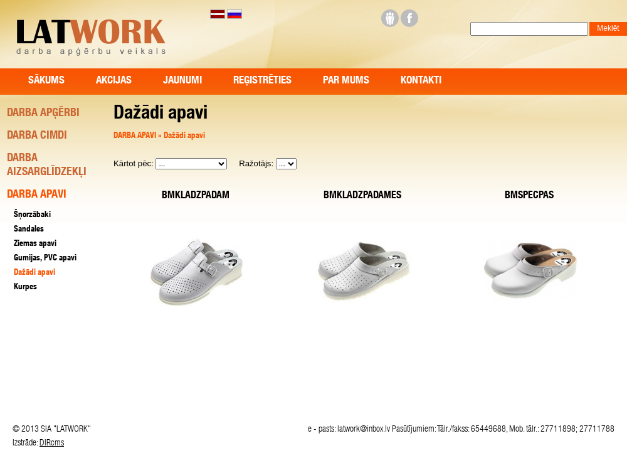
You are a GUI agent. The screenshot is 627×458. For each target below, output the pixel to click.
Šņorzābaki (32, 215)
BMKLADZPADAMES (362, 196)
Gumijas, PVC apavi (45, 259)
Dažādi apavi (184, 136)
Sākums (46, 81)
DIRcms (52, 443)
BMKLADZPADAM (195, 196)
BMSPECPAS (529, 196)
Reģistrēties (262, 81)
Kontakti (421, 81)
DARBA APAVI (135, 136)
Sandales (29, 230)
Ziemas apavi (35, 244)
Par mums (346, 81)
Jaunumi (182, 81)
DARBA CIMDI (37, 136)
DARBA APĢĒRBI (43, 113)
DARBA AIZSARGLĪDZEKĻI (47, 165)
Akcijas (114, 81)
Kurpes (25, 288)
